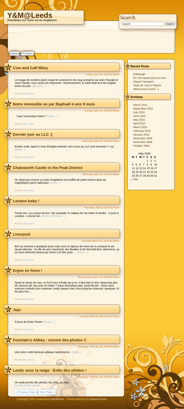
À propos (27, 53)
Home (14, 53)
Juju (17, 309)
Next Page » (47, 392)
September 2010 (143, 108)
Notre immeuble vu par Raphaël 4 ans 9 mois (54, 104)
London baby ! (26, 201)
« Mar (134, 179)
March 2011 (140, 104)
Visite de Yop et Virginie (147, 85)
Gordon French (98, 399)
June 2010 (139, 116)
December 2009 (142, 138)
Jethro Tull (47, 216)
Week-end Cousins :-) (146, 89)
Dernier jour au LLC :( (32, 134)
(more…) (41, 85)
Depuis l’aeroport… (144, 81)
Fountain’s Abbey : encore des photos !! (49, 340)
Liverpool (21, 234)
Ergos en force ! (27, 270)
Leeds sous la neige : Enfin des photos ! (50, 370)
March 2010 (140, 127)
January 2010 (141, 134)
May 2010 (139, 119)
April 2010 (139, 123)
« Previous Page (25, 392)
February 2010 (142, 130)
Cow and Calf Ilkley (30, 68)
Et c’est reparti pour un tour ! (150, 77)
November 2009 (142, 142)
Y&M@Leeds (29, 15)
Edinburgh (139, 74)
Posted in (21, 385)
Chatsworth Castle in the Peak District (48, 167)
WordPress (57, 399)
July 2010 (139, 112)
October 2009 (141, 145)
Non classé (29, 93)
